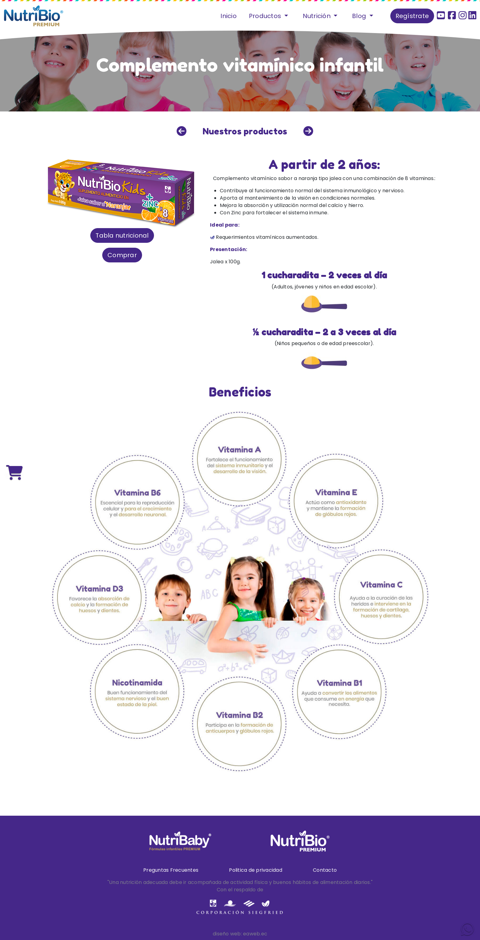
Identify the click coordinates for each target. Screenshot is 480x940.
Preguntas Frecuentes (170, 870)
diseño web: (227, 933)
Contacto (325, 870)
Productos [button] (266, 16)
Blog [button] (360, 16)
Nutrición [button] (317, 16)
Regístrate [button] (412, 16)
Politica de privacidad (255, 870)
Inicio (228, 16)
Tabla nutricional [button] (122, 235)
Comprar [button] (122, 255)
